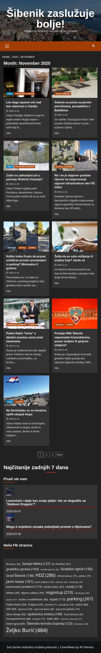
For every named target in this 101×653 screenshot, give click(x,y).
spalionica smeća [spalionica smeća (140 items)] (45, 614)
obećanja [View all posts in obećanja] (11, 248)
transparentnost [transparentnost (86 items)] (18, 619)
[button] (7, 45)
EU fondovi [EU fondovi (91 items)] (61, 564)
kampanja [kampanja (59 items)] (76, 582)
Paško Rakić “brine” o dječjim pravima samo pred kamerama (24, 337)
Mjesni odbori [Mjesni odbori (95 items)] (32, 593)
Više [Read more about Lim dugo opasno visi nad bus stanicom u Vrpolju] (8, 133)
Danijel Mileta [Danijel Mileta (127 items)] (36, 563)
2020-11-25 (14, 184)
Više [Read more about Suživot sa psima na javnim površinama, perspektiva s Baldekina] (57, 133)
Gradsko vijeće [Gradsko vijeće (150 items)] (76, 569)
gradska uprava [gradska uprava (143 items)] (22, 569)
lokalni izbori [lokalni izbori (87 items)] (54, 587)
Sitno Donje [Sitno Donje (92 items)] (16, 614)
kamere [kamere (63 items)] (62, 582)
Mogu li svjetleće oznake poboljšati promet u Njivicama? (49, 527)
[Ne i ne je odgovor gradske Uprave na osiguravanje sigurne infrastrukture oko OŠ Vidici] (75, 155)
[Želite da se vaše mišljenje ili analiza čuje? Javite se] (75, 236)
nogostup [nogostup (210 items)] (59, 592)
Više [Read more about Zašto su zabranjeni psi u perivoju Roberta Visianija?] (8, 206)
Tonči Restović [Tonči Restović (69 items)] (73, 614)
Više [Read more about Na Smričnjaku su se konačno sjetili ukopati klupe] (8, 441)
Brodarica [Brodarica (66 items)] (13, 564)
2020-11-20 (14, 346)
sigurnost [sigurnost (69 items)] (25, 609)
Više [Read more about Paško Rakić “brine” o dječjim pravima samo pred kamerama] (8, 368)
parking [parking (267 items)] (80, 598)
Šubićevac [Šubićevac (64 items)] (81, 624)
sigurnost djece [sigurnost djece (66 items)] (44, 609)
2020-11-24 (14, 273)
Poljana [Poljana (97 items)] (35, 604)
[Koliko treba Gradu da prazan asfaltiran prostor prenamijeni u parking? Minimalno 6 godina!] (26, 236)
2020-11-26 (62, 115)
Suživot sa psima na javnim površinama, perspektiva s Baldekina (73, 106)
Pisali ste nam (15, 479)
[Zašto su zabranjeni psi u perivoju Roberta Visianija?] (26, 155)
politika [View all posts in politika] (69, 167)
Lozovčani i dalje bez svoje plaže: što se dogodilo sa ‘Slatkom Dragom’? (46, 502)
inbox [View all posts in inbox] (9, 94)
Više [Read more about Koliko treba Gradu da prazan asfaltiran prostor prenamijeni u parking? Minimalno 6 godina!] (8, 291)
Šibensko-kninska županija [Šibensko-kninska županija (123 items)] (50, 623)
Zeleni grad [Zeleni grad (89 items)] (15, 624)
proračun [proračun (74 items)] (66, 605)
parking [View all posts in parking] (59, 167)
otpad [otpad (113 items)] (57, 599)
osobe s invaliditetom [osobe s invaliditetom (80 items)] (33, 599)
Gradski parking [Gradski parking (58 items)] (49, 569)
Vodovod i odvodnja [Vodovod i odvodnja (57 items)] (71, 619)
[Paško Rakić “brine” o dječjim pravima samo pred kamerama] (26, 313)
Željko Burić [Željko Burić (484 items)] (26, 630)
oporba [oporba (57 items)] (11, 599)
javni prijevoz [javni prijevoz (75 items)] (44, 582)
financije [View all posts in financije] (60, 324)
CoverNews (67, 647)
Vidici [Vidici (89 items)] (52, 619)
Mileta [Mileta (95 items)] (12, 593)
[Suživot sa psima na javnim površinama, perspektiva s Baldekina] (75, 82)
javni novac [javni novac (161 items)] (19, 581)
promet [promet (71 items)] (51, 604)
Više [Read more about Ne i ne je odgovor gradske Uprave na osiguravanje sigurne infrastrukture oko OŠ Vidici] (57, 214)
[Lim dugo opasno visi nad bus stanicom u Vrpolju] (26, 82)
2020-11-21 (62, 265)
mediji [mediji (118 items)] (74, 586)
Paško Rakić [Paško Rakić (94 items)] (16, 604)
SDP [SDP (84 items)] (11, 609)
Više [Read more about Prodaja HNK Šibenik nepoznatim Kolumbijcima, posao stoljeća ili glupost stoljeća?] (57, 368)
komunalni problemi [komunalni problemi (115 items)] (24, 586)
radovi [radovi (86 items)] (81, 605)
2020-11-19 (62, 350)
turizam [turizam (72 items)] (38, 619)
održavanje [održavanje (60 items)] (82, 593)
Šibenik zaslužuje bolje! (51, 18)
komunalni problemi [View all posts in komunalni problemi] (24, 94)
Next (59, 454)
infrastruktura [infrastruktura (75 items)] (67, 576)
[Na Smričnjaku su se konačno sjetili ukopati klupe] (26, 390)
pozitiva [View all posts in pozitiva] (19, 402)
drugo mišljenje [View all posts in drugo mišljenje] (63, 94)
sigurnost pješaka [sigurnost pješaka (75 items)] (67, 609)
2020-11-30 (14, 111)
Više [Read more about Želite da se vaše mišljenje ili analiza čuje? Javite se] (57, 283)
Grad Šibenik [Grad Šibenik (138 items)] (20, 575)
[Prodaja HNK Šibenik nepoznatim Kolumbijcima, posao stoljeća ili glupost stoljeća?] (75, 313)
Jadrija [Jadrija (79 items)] (85, 576)
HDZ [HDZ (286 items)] (45, 575)
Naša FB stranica (18, 545)
